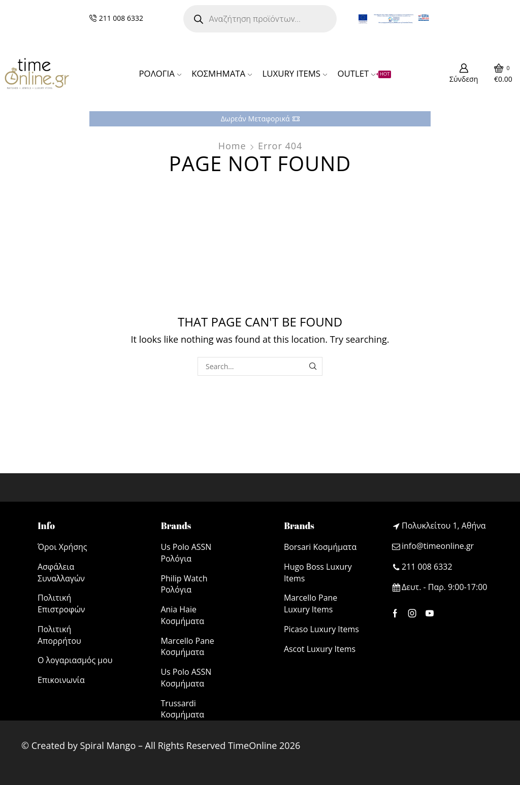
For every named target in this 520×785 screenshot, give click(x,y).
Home (232, 145)
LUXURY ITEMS (294, 73)
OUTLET (364, 73)
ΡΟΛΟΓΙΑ (160, 73)
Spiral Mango (108, 745)
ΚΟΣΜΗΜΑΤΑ (221, 73)
